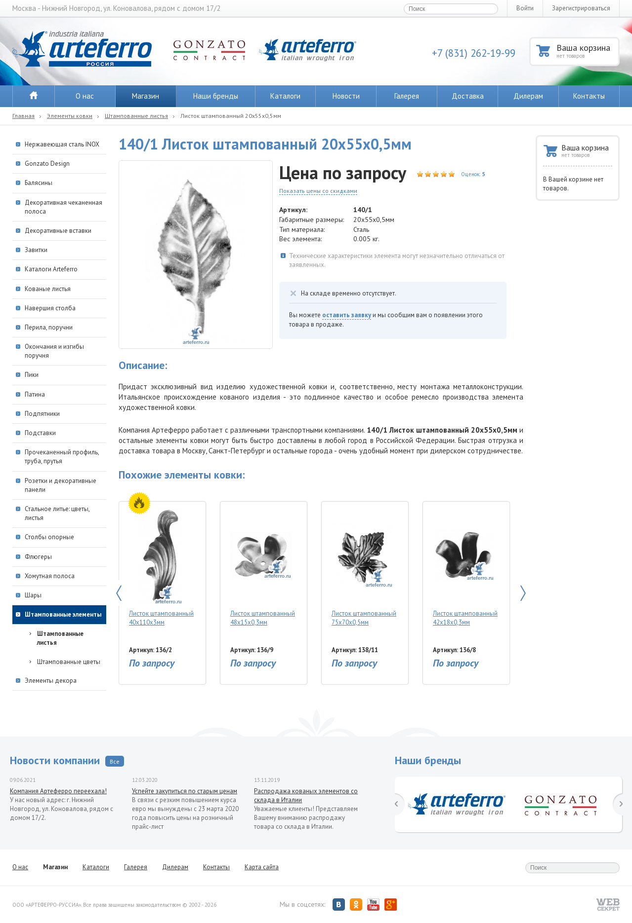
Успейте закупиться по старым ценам (184, 791)
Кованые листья (48, 289)
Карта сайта (262, 867)
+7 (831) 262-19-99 (473, 53)
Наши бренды (215, 96)
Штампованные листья (136, 115)
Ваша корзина (587, 50)
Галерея (406, 96)
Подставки (40, 433)
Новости (346, 96)
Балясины (38, 183)
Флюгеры (38, 557)
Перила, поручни (49, 327)
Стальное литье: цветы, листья (57, 513)
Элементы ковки (69, 115)
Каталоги (285, 96)
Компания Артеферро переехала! (58, 791)
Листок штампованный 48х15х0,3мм (262, 567)
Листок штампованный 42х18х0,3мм (465, 567)
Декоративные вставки (58, 230)
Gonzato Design (47, 163)
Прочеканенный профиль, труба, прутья (62, 456)
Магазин (145, 96)
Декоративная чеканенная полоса (63, 207)
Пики (32, 374)
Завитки (36, 250)
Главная (23, 115)
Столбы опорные (49, 537)
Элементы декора (51, 680)
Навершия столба (50, 308)
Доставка (468, 96)
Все (115, 761)
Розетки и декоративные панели (60, 485)
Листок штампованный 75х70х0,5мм (364, 567)
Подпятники (42, 413)
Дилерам (528, 96)
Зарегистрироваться (581, 8)
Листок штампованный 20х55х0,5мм (230, 115)
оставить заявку (346, 315)
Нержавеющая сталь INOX (62, 144)
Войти (525, 8)
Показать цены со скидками (318, 190)
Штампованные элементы (63, 614)
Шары (33, 595)
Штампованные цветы (68, 662)
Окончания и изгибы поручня (54, 351)
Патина (35, 394)
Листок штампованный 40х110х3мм (161, 567)
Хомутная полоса (50, 576)
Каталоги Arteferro (51, 269)
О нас (85, 96)
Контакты (589, 96)
